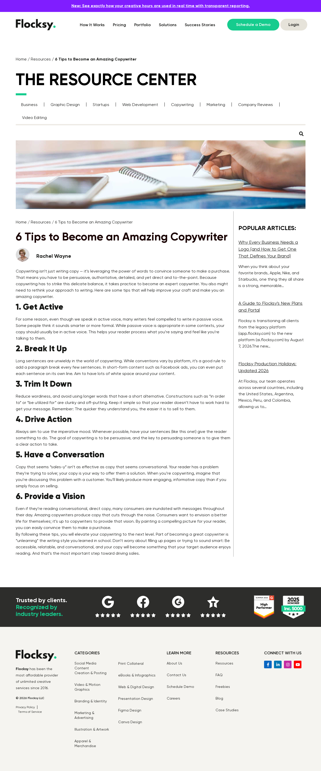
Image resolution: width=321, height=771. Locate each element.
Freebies (223, 687)
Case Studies (227, 710)
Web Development (140, 104)
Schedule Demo (180, 687)
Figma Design (129, 710)
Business (29, 104)
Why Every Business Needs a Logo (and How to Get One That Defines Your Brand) (268, 249)
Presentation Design (135, 699)
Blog (219, 698)
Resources (41, 59)
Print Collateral (131, 663)
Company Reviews (255, 104)
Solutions (168, 24)
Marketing (216, 104)
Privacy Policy (25, 707)
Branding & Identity (90, 701)
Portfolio (142, 24)
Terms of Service (30, 712)
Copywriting (182, 104)
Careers (173, 698)
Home (21, 59)
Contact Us (176, 675)
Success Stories (200, 24)
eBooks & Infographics (137, 675)
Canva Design (130, 722)
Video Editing (34, 117)
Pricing (119, 24)
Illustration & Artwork (91, 729)
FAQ (219, 675)
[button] (301, 134)
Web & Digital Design (136, 687)
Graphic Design (65, 104)
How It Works (92, 24)
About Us (174, 663)
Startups (101, 104)
